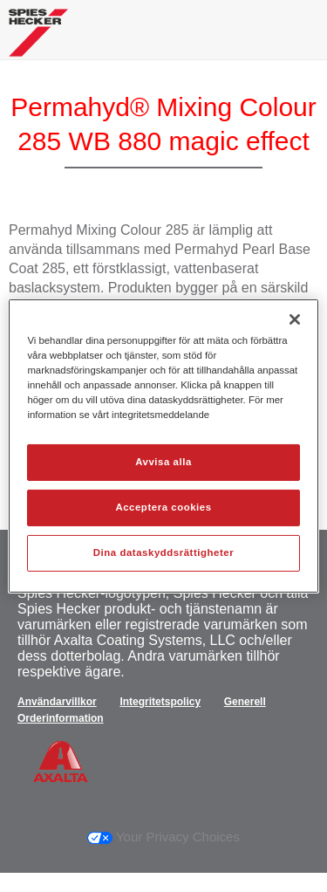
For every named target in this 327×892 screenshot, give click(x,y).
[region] (163, 446)
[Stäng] (295, 319)
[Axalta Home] (38, 39)
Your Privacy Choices (163, 836)
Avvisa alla (163, 461)
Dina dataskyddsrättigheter (163, 552)
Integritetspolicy (160, 702)
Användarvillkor (57, 702)
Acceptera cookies (163, 507)
